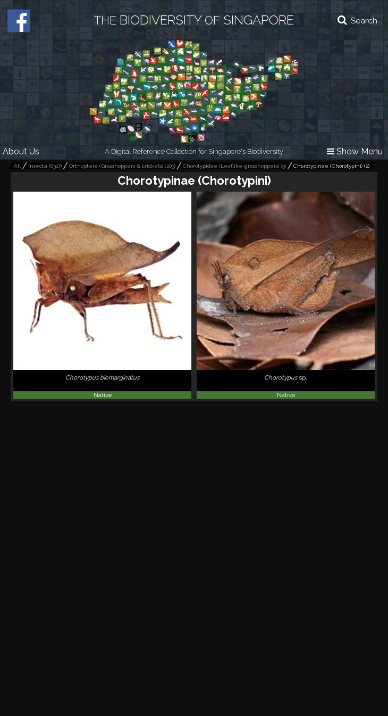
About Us (21, 151)
